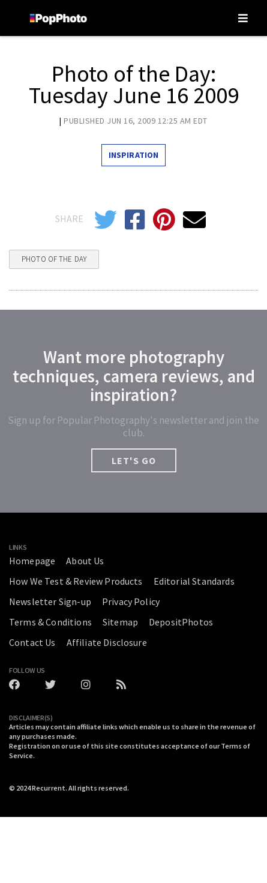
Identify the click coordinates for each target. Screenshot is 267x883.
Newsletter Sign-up (50, 601)
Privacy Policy (131, 601)
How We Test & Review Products (76, 581)
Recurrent (48, 787)
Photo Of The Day (54, 259)
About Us (85, 561)
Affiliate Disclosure (107, 642)
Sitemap (120, 622)
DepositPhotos (181, 622)
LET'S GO (134, 460)
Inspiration (134, 154)
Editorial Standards (194, 581)
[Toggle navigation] (243, 18)
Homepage (32, 561)
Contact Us (32, 642)
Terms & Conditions (50, 622)
